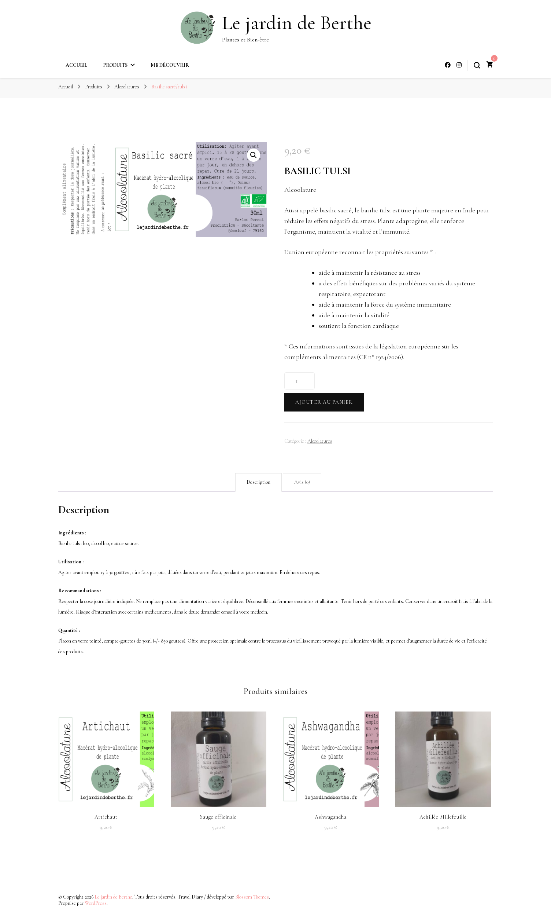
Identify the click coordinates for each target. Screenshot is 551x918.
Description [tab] (258, 482)
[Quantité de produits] (299, 380)
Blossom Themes (252, 897)
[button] (253, 155)
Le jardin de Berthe (296, 22)
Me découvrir (170, 65)
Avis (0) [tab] (302, 482)
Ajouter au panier (324, 402)
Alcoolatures (319, 441)
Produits (115, 65)
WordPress (96, 903)
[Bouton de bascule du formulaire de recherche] (477, 65)
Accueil (77, 65)
